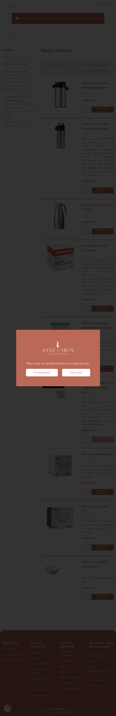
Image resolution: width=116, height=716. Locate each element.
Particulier (76, 372)
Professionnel (42, 372)
